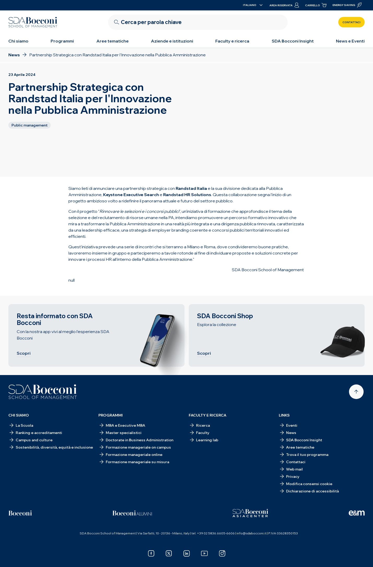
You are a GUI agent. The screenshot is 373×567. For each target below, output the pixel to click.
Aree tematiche (112, 41)
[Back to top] (356, 391)
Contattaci (351, 22)
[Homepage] (42, 391)
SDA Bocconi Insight (293, 41)
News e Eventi (350, 41)
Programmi (62, 41)
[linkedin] (186, 553)
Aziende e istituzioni (172, 41)
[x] (169, 553)
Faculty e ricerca (232, 41)
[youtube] (204, 553)
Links (284, 415)
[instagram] (222, 553)
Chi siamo (18, 41)
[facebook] (151, 553)
